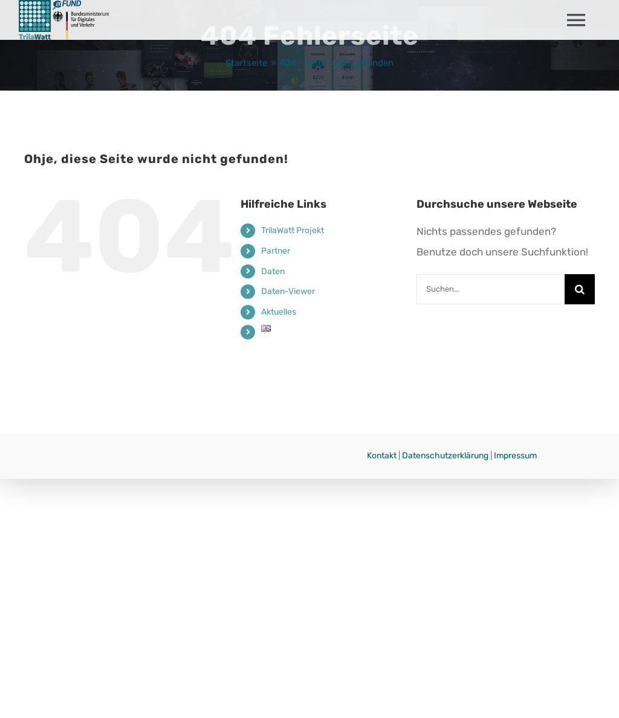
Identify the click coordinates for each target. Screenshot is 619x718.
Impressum (515, 455)
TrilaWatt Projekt (292, 230)
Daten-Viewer (288, 291)
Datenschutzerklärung (445, 455)
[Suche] (580, 289)
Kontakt (382, 455)
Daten (273, 271)
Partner (275, 251)
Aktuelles (278, 312)
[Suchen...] (490, 289)
